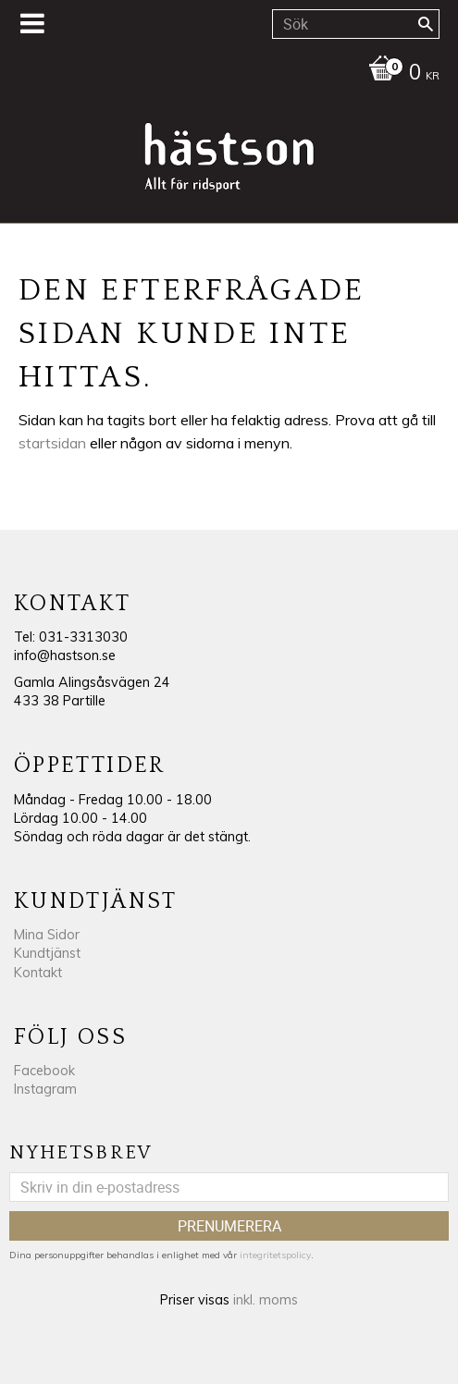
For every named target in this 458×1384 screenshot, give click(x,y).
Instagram (45, 1089)
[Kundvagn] (224, 74)
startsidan (52, 443)
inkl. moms (265, 1300)
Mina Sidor (47, 934)
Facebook (44, 1070)
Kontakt (38, 972)
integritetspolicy (275, 1255)
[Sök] (425, 24)
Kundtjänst (47, 953)
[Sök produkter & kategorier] (355, 24)
